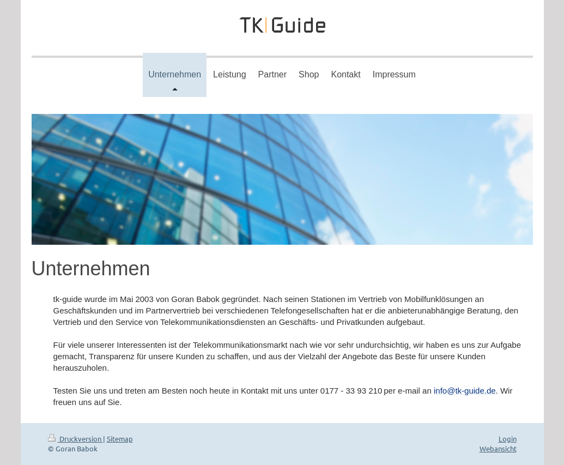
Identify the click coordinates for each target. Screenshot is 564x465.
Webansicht (498, 448)
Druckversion (75, 438)
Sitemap (120, 438)
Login (508, 438)
